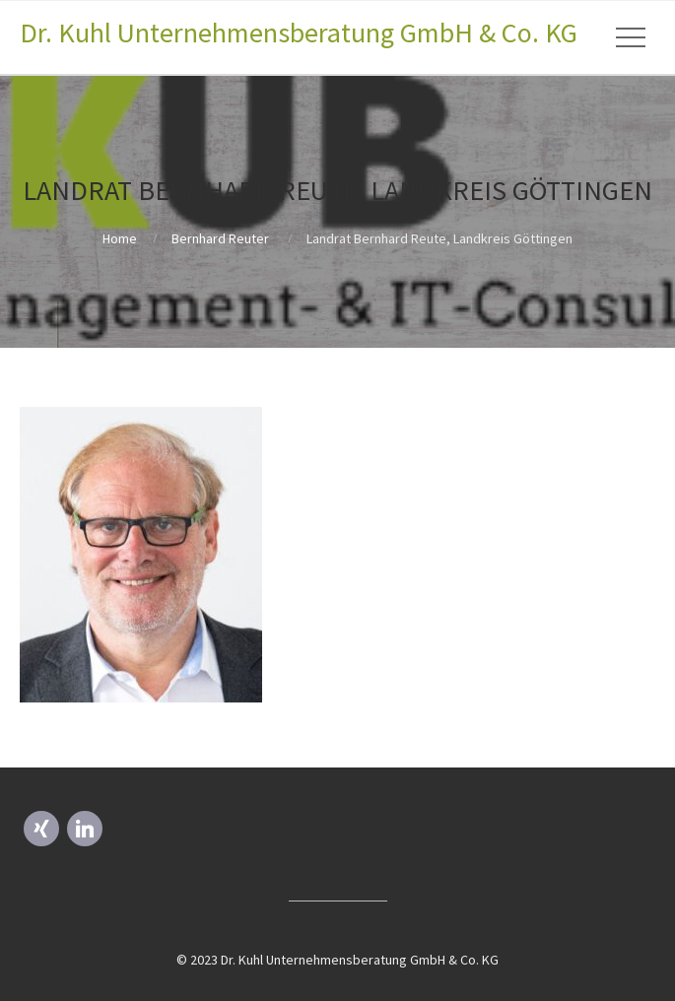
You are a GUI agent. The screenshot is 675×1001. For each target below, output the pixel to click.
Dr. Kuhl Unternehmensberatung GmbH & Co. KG (298, 32)
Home (119, 238)
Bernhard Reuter (220, 238)
